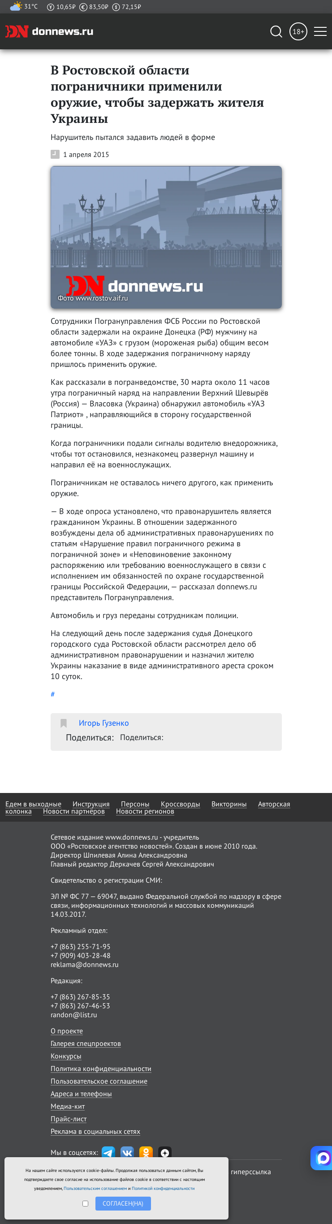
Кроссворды (180, 803)
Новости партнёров (74, 810)
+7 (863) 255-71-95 (81, 946)
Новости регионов (145, 810)
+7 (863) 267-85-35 (80, 996)
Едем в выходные (33, 803)
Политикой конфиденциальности (163, 1188)
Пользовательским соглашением (95, 1188)
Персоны (135, 803)
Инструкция (91, 803)
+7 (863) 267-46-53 (80, 1005)
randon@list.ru (74, 1014)
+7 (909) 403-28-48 (81, 955)
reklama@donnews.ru (85, 964)
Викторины (229, 803)
